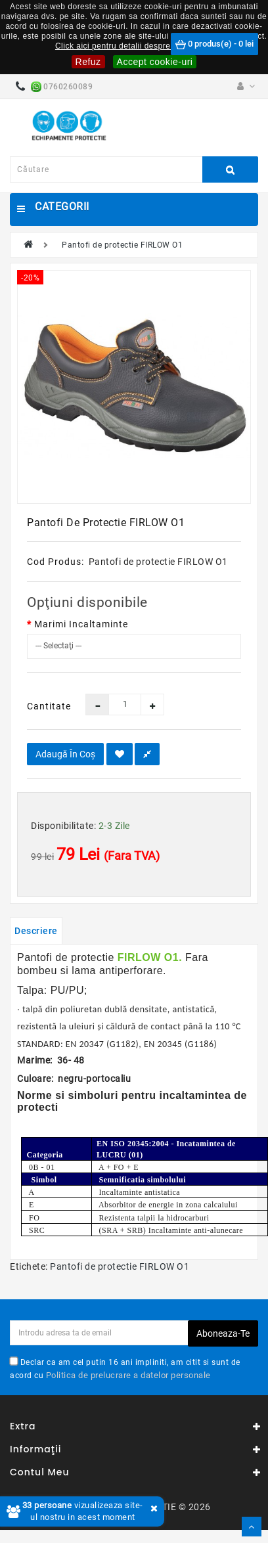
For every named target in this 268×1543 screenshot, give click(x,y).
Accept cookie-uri (155, 61)
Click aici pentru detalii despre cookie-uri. (134, 46)
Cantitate (46, 706)
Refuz (88, 61)
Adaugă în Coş (65, 754)
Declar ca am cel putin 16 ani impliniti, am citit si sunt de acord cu (125, 1369)
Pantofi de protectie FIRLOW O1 (122, 245)
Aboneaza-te (223, 1333)
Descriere (36, 931)
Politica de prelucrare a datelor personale (128, 1375)
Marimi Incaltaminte (81, 624)
